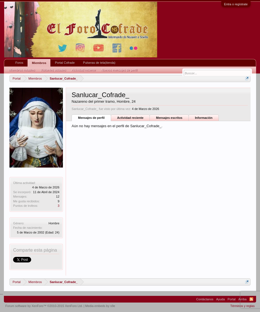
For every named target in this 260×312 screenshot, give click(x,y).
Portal (232, 299)
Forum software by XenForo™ (44, 306)
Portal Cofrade (65, 62)
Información (203, 117)
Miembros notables (22, 70)
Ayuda (220, 299)
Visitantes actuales (53, 70)
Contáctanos (205, 299)
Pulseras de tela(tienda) (99, 62)
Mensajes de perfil (91, 117)
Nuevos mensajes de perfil (119, 70)
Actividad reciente (130, 117)
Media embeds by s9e (100, 306)
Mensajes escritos (169, 117)
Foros (19, 62)
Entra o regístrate (236, 4)
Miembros (39, 63)
